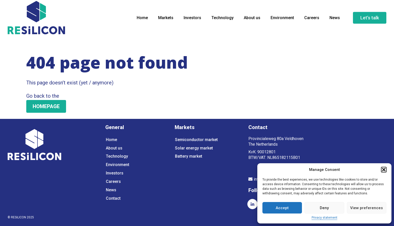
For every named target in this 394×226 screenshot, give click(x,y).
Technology (222, 19)
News (334, 19)
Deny (324, 208)
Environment (282, 19)
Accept (282, 208)
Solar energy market (194, 148)
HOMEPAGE (46, 106)
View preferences (366, 208)
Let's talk (369, 19)
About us (252, 19)
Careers (311, 19)
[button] (383, 169)
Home (142, 19)
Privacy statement (324, 217)
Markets (165, 19)
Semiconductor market (196, 139)
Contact (113, 199)
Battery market (188, 156)
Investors (192, 19)
